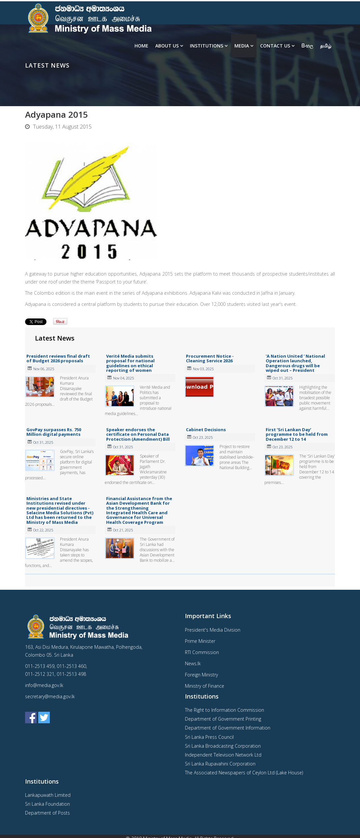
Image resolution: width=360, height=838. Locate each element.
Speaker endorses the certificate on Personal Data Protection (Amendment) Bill (138, 434)
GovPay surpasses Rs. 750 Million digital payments (53, 432)
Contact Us (275, 46)
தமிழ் (325, 46)
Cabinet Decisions (206, 430)
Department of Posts (47, 813)
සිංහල (307, 46)
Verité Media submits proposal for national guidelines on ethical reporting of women (130, 363)
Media (241, 46)
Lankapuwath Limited (48, 795)
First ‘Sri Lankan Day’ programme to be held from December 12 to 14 (297, 434)
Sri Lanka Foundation (47, 804)
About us (167, 46)
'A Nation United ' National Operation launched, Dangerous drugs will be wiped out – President (295, 363)
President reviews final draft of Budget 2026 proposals (58, 358)
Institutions (206, 46)
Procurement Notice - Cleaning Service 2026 (210, 358)
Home (141, 46)
